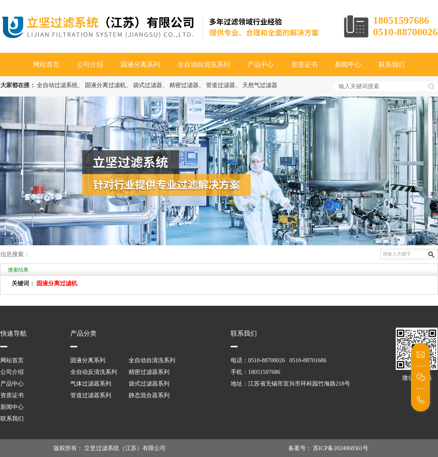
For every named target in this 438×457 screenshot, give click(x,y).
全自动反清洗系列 (93, 372)
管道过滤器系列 (90, 395)
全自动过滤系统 (57, 85)
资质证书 (304, 64)
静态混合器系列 (149, 395)
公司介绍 (90, 64)
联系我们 (392, 64)
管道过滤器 (220, 85)
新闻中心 (348, 64)
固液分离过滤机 (105, 85)
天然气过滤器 (259, 85)
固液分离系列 (140, 64)
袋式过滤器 (147, 85)
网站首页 (46, 64)
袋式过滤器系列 (149, 383)
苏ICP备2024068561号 (340, 448)
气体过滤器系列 (90, 383)
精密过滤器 (184, 85)
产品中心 (260, 64)
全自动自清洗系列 (203, 64)
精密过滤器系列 (149, 372)
